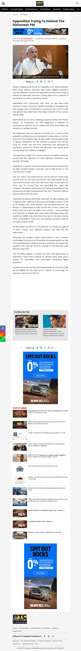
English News (68, 9)
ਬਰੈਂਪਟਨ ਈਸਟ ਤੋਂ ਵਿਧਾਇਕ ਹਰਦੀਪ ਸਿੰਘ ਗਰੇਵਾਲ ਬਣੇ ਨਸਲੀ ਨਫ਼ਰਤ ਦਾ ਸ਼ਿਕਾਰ (46, 489)
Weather (57, 9)
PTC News (24, 15)
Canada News (16, 9)
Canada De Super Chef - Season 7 (40, 521)
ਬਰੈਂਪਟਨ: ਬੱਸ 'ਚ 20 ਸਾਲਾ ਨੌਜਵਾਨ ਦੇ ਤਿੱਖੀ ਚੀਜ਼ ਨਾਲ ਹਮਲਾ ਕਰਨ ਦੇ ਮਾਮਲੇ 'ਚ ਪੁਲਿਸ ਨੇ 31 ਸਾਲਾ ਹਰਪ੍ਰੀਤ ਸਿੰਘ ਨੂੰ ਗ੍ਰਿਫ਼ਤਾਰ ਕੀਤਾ (48, 500)
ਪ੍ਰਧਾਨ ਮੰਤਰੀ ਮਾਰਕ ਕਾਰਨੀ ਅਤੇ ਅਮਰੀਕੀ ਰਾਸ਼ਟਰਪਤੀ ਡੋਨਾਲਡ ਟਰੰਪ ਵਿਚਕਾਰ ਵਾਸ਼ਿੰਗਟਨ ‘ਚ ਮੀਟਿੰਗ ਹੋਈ (46, 445)
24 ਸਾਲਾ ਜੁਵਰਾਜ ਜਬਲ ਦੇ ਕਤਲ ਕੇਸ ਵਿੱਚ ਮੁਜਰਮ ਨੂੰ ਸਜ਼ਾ (43, 466)
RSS (36, 644)
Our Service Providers (28, 641)
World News (45, 9)
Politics (5, 9)
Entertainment (31, 9)
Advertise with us (28, 644)
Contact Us (16, 644)
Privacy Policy (57, 641)
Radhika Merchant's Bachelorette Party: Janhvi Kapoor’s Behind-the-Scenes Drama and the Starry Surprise (53, 332)
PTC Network (59, 648)
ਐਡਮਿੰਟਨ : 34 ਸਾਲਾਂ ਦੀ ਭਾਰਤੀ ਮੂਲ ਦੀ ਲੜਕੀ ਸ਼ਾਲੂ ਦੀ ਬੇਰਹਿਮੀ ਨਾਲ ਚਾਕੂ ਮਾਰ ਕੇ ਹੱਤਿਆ (47, 478)
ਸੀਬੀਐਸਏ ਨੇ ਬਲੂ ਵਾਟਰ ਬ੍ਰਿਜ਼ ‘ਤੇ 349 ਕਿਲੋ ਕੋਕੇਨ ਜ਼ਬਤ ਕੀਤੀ (44, 532)
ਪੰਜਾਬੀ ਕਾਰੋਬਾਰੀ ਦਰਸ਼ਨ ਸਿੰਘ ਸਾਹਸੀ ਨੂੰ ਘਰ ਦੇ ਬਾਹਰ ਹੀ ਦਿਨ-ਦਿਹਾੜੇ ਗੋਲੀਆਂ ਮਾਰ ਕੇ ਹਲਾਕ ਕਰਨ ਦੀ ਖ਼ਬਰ (46, 423)
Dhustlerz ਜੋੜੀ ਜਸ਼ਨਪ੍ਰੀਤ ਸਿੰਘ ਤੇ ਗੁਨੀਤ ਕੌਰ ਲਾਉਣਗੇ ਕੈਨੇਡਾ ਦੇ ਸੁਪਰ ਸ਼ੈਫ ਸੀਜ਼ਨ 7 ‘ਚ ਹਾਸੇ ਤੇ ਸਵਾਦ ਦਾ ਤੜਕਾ (48, 412)
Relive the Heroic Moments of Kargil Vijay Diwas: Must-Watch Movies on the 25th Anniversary (26, 331)
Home (15, 15)
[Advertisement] (47, 292)
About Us (16, 641)
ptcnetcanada (27, 39)
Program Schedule (44, 641)
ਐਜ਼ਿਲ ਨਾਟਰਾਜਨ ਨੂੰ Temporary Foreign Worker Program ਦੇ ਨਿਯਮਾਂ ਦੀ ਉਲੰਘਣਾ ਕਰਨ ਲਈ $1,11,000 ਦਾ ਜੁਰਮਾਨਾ (47, 456)
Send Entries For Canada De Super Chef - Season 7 (46, 510)
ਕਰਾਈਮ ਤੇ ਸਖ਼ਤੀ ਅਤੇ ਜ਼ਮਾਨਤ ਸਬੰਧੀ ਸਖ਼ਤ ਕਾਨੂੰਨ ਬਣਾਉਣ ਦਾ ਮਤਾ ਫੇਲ (46, 433)
